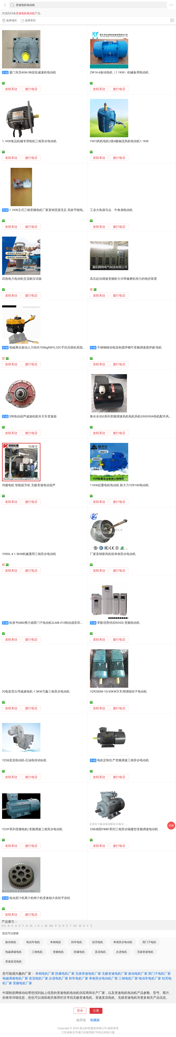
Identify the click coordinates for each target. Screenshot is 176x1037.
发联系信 (11, 89)
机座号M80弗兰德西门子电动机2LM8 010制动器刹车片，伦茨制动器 (55, 623)
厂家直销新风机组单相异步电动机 (113, 554)
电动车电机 (33, 942)
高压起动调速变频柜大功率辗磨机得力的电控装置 (123, 279)
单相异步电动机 (122, 942)
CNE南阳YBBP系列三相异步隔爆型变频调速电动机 (124, 829)
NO (51, 925)
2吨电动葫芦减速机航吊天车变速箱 (33, 416)
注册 (96, 1010)
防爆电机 (79, 951)
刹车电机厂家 (78, 978)
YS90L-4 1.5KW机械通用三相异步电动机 (29, 554)
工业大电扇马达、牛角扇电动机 (111, 210)
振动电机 (10, 942)
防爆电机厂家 (65, 973)
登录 (80, 1010)
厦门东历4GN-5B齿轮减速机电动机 (32, 72)
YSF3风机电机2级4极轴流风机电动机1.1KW (119, 141)
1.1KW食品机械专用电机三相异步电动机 (29, 141)
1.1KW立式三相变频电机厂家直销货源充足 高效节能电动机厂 (50, 210)
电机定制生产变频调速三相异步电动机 (123, 760)
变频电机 (58, 951)
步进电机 (121, 951)
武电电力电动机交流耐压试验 (22, 279)
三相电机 (37, 951)
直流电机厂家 (38, 978)
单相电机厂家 (44, 973)
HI (31, 925)
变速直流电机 (13, 961)
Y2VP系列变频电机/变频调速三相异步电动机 (32, 829)
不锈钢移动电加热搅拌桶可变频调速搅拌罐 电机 (129, 347)
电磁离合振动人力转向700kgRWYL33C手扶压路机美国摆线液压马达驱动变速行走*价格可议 (71, 347)
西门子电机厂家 (159, 973)
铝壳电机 (97, 942)
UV (75, 925)
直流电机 (100, 951)
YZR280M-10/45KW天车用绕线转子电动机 (118, 691)
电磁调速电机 (13, 951)
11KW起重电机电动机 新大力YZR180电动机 (119, 485)
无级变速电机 (145, 951)
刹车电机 (76, 942)
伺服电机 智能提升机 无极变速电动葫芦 (28, 485)
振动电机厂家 (137, 973)
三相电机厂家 (128, 978)
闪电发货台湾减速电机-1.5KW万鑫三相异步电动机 (35, 691)
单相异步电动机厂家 (103, 978)
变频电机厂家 (22, 983)
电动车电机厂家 (150, 978)
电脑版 (95, 1020)
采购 (171, 825)
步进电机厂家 (58, 978)
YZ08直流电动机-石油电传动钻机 (24, 760)
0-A (4, 925)
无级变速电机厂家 (88, 973)
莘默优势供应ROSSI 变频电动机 (118, 623)
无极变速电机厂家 (114, 973)
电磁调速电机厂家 (15, 978)
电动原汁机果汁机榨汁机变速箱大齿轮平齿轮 (39, 898)
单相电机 (55, 942)
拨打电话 (31, 89)
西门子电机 (149, 942)
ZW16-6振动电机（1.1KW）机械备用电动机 (119, 72)
